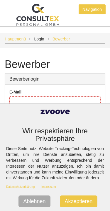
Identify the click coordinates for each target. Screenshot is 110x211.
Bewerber (61, 39)
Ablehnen (34, 201)
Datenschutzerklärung (20, 186)
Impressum (48, 186)
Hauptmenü (15, 39)
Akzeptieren (78, 201)
